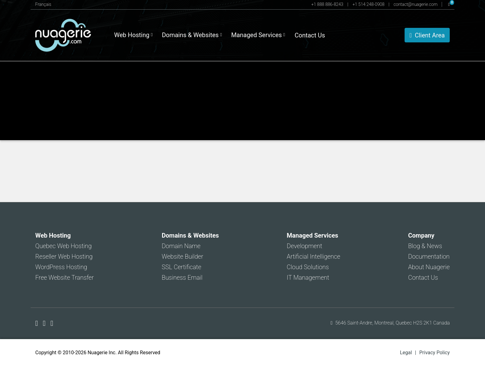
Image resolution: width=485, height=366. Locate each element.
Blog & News (425, 246)
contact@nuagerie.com (416, 4)
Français (43, 4)
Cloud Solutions (308, 267)
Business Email (182, 277)
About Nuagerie (429, 267)
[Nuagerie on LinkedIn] (51, 323)
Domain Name (181, 246)
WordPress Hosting (61, 267)
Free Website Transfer (64, 277)
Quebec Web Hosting (63, 246)
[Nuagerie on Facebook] (37, 323)
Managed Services (258, 35)
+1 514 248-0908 (368, 4)
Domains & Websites (192, 35)
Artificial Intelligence (313, 256)
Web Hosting (133, 35)
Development (304, 246)
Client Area (427, 35)
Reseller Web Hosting (63, 256)
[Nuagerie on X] (45, 323)
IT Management (308, 277)
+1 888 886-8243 (327, 4)
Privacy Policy (434, 352)
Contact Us (310, 35)
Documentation (428, 256)
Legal (406, 352)
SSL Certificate (181, 267)
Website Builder (182, 256)
